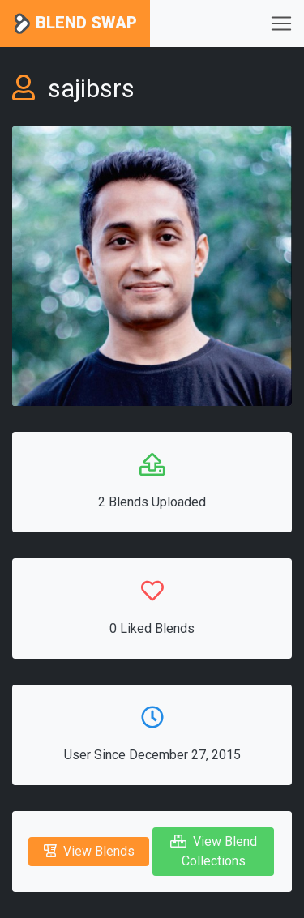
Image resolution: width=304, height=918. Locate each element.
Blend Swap (75, 23)
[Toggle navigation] (281, 23)
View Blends (89, 851)
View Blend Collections (213, 851)
